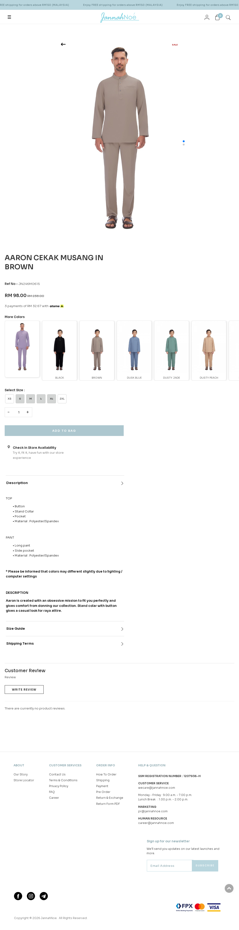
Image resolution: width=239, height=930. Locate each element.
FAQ (52, 792)
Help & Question (151, 765)
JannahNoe (49, 918)
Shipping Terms (20, 644)
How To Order (106, 774)
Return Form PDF (108, 804)
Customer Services (65, 765)
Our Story (21, 774)
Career (54, 798)
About (19, 765)
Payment (102, 786)
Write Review (24, 689)
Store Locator (24, 780)
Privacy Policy (58, 786)
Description (17, 483)
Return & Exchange (109, 798)
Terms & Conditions (63, 780)
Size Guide (15, 628)
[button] (184, 141)
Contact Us (57, 774)
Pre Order (103, 792)
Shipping (102, 780)
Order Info (105, 765)
